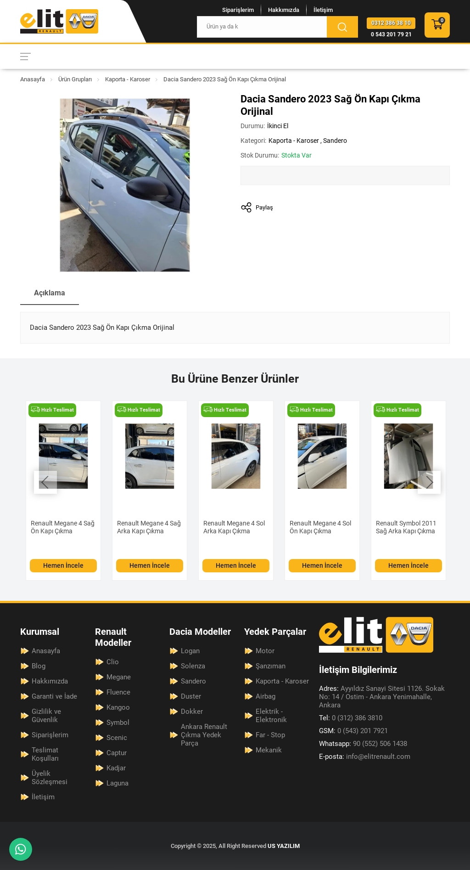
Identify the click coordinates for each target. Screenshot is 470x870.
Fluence (118, 692)
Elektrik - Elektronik (271, 715)
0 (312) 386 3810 (350, 718)
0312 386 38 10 (391, 23)
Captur (116, 753)
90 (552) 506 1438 (363, 744)
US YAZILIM (284, 845)
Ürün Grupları (75, 79)
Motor (265, 651)
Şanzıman (270, 666)
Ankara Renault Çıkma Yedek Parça (204, 735)
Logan (190, 651)
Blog (38, 666)
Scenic (116, 738)
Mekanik (269, 750)
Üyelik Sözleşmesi (49, 777)
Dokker (192, 711)
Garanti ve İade (54, 696)
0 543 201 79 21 (391, 34)
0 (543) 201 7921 (353, 731)
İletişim (323, 9)
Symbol (117, 722)
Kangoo (118, 707)
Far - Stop (270, 735)
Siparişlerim (238, 9)
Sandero (335, 140)
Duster (191, 696)
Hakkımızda (283, 9)
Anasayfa (32, 79)
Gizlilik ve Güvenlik (46, 715)
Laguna (117, 783)
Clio (112, 662)
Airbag (265, 696)
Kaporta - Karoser (127, 79)
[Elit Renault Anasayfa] (59, 21)
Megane (118, 677)
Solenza (193, 666)
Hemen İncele (63, 565)
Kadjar (116, 768)
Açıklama (49, 292)
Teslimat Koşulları (45, 754)
